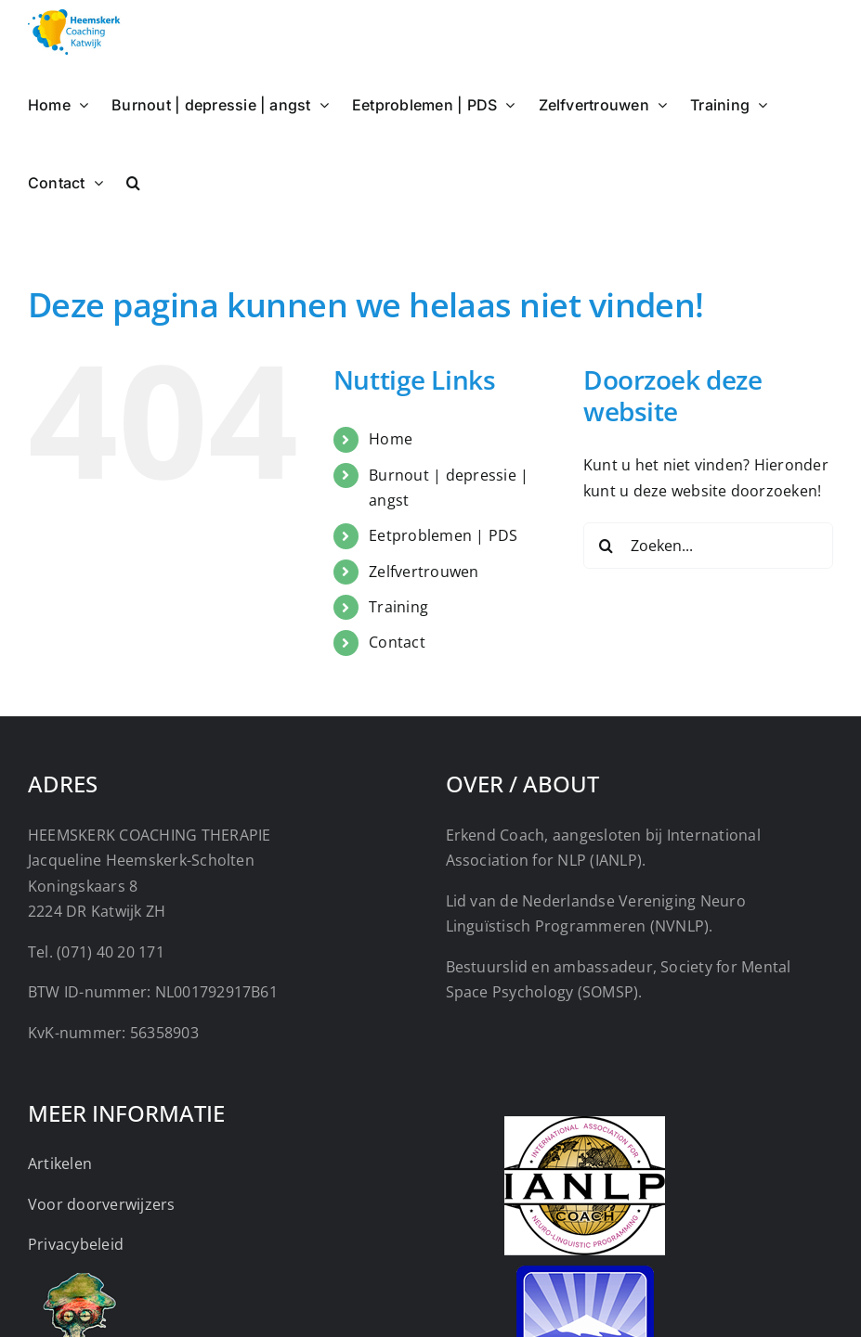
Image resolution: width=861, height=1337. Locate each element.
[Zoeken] (606, 545)
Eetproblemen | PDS (443, 535)
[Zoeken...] (708, 545)
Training (398, 607)
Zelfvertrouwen (423, 571)
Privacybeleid (76, 1244)
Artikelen (60, 1163)
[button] (133, 181)
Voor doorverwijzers (102, 1204)
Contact (397, 642)
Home (390, 439)
